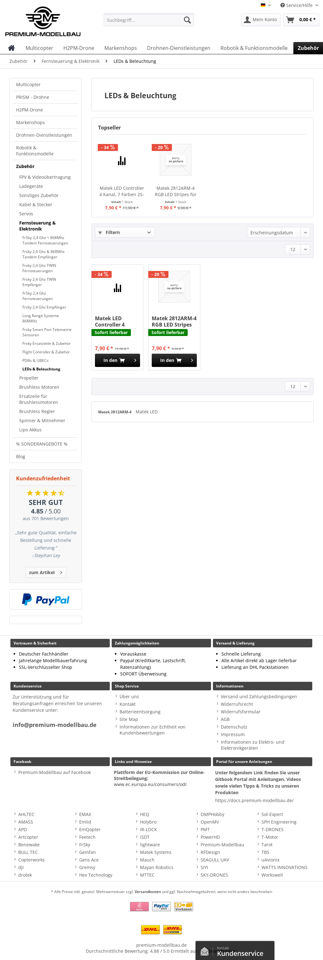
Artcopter (28, 837)
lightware (150, 845)
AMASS (25, 822)
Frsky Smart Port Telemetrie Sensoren (47, 332)
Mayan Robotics (156, 867)
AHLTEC (26, 814)
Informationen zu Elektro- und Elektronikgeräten (253, 745)
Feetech (87, 837)
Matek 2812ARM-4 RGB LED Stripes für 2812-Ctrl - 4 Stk (176, 191)
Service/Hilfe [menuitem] (297, 5)
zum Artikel (45, 571)
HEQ (144, 814)
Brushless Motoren (39, 387)
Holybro (148, 822)
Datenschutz (234, 727)
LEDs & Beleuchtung (41, 369)
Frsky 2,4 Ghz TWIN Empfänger (39, 282)
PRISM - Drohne (32, 97)
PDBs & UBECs (35, 360)
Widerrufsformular (241, 712)
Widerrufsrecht (237, 704)
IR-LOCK (148, 829)
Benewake (29, 845)
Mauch (147, 860)
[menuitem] (149, 23)
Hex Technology (95, 875)
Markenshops (30, 122)
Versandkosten (148, 891)
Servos (26, 214)
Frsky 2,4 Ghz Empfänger (44, 307)
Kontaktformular (206, 950)
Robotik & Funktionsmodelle (35, 151)
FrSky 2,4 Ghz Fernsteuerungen (37, 296)
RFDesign (210, 852)
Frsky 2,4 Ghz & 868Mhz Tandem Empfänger (43, 254)
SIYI (204, 867)
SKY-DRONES (214, 875)
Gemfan (87, 852)
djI (21, 867)
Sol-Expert (272, 814)
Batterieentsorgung (140, 712)
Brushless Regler (37, 411)
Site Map (129, 719)
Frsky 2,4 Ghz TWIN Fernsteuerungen (39, 268)
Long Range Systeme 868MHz (40, 318)
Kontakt (128, 704)
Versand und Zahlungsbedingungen (259, 696)
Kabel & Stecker (35, 204)
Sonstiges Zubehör (39, 195)
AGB (225, 719)
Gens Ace (89, 860)
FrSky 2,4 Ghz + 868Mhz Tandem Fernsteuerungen (45, 240)
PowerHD (210, 837)
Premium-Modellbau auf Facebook (54, 772)
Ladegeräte (31, 186)
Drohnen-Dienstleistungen (44, 135)
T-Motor (269, 837)
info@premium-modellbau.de (55, 725)
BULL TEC (28, 852)
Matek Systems (156, 852)
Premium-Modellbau (222, 845)
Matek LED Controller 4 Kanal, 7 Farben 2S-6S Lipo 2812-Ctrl (121, 191)
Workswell (272, 875)
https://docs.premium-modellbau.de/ (254, 800)
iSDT (145, 837)
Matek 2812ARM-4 (115, 412)
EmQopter (90, 829)
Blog (20, 456)
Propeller (28, 378)
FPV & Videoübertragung (45, 177)
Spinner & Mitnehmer (42, 420)
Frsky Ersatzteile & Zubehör (46, 343)
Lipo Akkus (30, 430)
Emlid (85, 822)
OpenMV (210, 822)
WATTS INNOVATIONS (284, 867)
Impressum (233, 734)
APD (22, 829)
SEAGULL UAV (215, 860)
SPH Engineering (279, 822)
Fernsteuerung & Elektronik (37, 226)
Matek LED (147, 412)
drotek (25, 875)
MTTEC (147, 875)
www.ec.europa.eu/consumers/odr (150, 784)
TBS (265, 852)
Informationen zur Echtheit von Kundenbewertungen (152, 730)
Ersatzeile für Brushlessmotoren (38, 399)
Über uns (129, 696)
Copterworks (31, 860)
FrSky (84, 845)
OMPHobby (212, 814)
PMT (205, 829)
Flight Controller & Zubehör (46, 352)
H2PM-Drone (29, 110)
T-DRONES (272, 829)
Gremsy (87, 867)
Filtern (109, 232)
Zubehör (25, 166)
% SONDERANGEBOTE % (42, 444)
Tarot (267, 845)
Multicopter (28, 84)
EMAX (85, 814)
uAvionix (270, 860)
